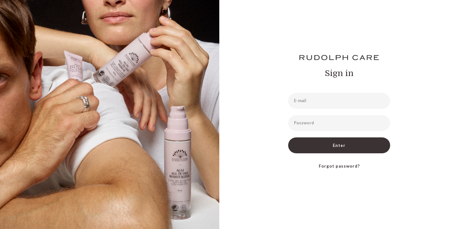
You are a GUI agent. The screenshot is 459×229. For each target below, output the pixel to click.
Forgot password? (339, 166)
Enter (339, 145)
